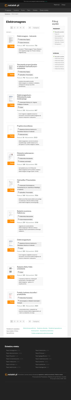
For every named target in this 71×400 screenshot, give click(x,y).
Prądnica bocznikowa (24, 126)
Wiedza (35, 10)
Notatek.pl (7, 13)
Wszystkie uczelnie (60, 56)
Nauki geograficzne (41, 356)
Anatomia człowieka (42, 328)
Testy (28, 10)
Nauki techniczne (11, 367)
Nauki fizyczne (10, 356)
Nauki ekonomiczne (12, 353)
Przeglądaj (8, 10)
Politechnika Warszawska (61, 68)
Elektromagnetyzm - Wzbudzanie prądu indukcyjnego (24, 97)
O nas (54, 376)
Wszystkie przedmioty (61, 32)
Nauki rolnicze (10, 364)
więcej (45, 1)
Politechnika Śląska (60, 60)
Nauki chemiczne (40, 350)
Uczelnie (16, 10)
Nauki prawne (40, 361)
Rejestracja (57, 4)
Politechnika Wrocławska (61, 58)
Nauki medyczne (11, 361)
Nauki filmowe (40, 353)
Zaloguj (63, 4)
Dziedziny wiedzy (12, 346)
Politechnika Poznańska (61, 62)
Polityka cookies (59, 374)
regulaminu (41, 374)
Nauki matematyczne (42, 358)
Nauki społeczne (40, 364)
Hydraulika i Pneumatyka (61, 42)
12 (29, 27)
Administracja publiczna (29, 328)
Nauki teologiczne (41, 367)
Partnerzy (59, 376)
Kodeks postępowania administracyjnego (42, 333)
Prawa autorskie (36, 376)
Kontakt (64, 376)
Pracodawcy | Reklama (47, 376)
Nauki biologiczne (11, 350)
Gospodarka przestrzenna (46, 330)
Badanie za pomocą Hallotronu (24, 212)
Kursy (23, 10)
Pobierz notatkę (12, 46)
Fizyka (57, 34)
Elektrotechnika (59, 38)
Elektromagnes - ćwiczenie (26, 36)
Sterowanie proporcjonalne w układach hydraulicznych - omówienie (27, 66)
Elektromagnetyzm (24, 240)
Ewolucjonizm (35, 330)
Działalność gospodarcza (55, 328)
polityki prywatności (49, 374)
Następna (36, 28)
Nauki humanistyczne (12, 358)
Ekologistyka (58, 44)
